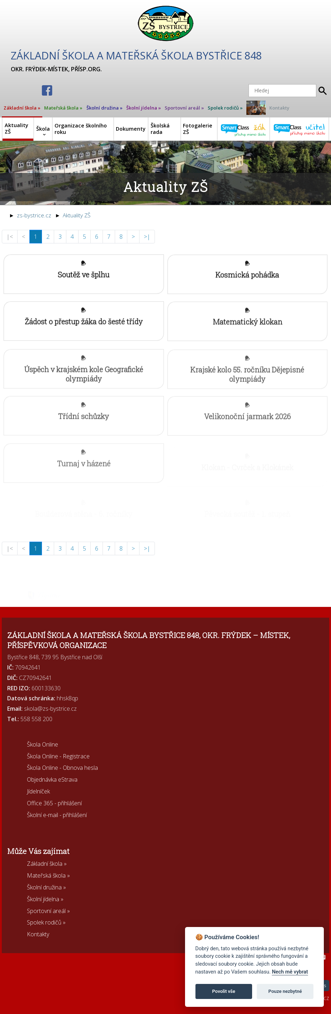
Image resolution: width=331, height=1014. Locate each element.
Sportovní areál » (184, 108)
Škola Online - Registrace (58, 756)
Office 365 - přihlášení (54, 803)
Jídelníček (38, 791)
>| (147, 241)
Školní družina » (104, 108)
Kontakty (279, 108)
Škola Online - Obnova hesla (62, 768)
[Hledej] (282, 90)
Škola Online (42, 744)
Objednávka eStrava (52, 779)
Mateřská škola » (63, 108)
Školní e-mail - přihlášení (57, 815)
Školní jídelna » (143, 108)
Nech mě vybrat (290, 972)
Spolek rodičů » (225, 108)
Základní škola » (22, 108)
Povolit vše (223, 991)
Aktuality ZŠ (76, 215)
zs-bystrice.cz (34, 215)
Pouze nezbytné (285, 991)
